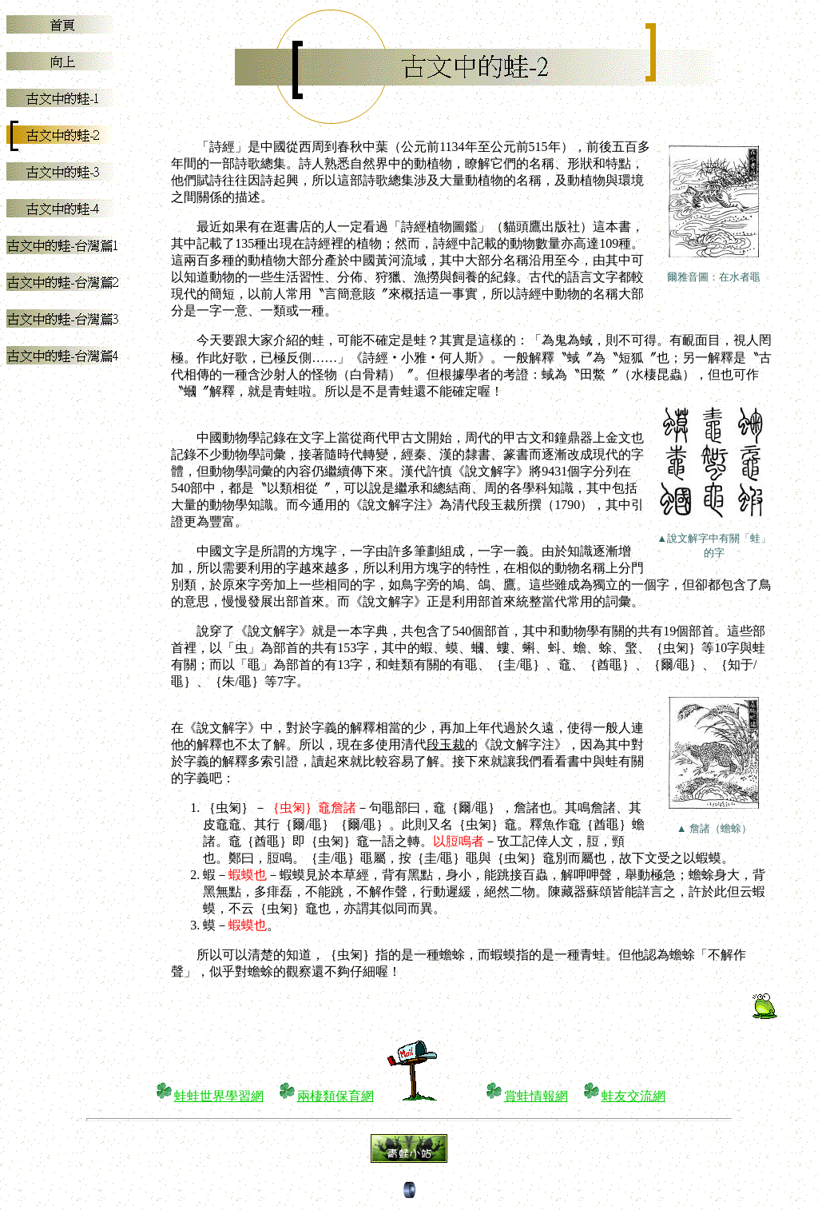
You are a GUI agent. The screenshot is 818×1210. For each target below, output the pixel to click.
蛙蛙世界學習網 (219, 1096)
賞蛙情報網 (536, 1096)
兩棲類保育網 (335, 1096)
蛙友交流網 (633, 1096)
